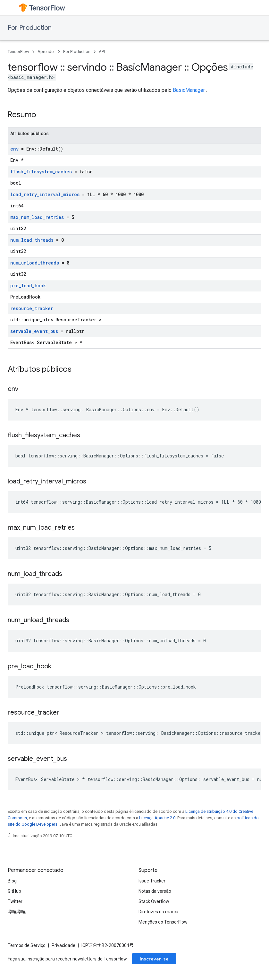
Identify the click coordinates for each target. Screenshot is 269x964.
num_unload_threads (34, 263)
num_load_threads (32, 240)
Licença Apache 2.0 (157, 817)
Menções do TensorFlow (163, 922)
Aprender (46, 51)
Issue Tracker (152, 880)
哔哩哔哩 (17, 911)
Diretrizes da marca (158, 911)
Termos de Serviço (27, 945)
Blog (12, 880)
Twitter (15, 901)
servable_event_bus (34, 331)
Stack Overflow (154, 901)
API (102, 51)
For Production (30, 28)
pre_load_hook (28, 285)
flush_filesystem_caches (41, 172)
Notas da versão (155, 891)
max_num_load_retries (37, 217)
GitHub (14, 891)
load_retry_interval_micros (45, 194)
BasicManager (189, 90)
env (14, 149)
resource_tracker (31, 308)
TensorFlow (18, 51)
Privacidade (63, 945)
